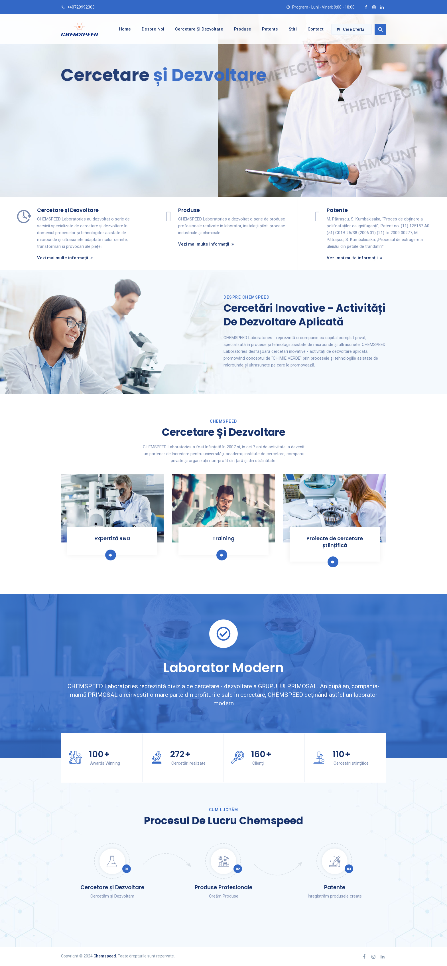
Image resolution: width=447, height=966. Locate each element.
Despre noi (151, 29)
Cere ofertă (350, 29)
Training (223, 538)
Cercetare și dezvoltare (198, 29)
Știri (291, 29)
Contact (314, 29)
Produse (241, 29)
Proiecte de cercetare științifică (334, 542)
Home (123, 29)
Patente (269, 29)
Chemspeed (105, 956)
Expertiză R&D (112, 538)
